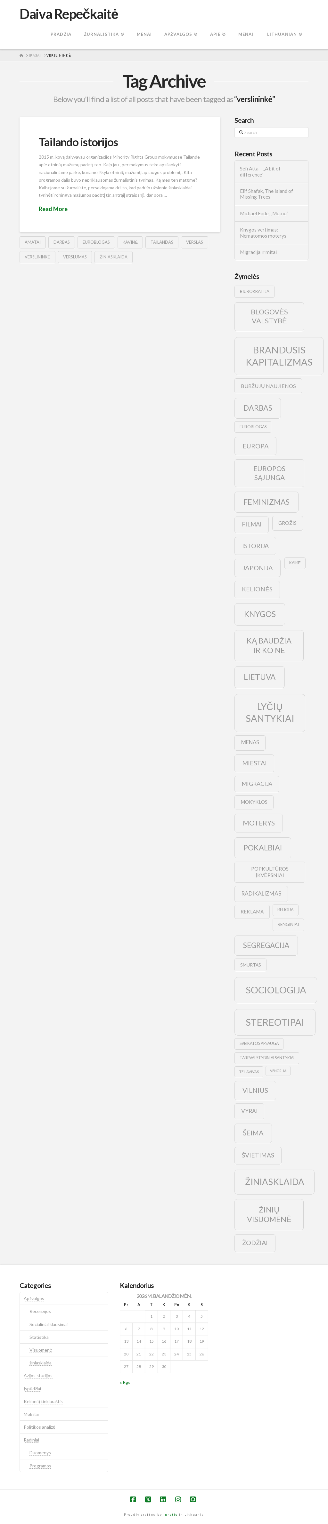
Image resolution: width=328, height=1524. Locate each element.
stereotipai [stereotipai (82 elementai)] (275, 1022)
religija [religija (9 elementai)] (285, 909)
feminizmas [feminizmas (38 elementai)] (266, 501)
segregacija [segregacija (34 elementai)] (266, 945)
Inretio (170, 1514)
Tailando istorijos (78, 141)
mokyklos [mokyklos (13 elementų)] (254, 802)
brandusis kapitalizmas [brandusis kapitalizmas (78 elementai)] (279, 355)
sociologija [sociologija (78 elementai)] (276, 989)
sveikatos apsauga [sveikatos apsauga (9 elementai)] (259, 1043)
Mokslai (31, 1414)
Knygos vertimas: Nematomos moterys (263, 233)
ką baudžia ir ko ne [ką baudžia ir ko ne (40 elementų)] (269, 645)
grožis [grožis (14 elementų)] (287, 523)
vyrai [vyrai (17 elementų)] (249, 1111)
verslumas (75, 256)
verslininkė (37, 256)
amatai (33, 242)
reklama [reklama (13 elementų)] (252, 911)
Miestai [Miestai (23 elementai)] (254, 763)
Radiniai (31, 1439)
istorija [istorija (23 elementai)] (255, 545)
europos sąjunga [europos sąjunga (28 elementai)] (269, 472)
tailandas (162, 242)
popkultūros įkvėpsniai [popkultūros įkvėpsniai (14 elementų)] (269, 871)
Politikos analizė (39, 1427)
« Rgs (125, 1382)
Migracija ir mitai (258, 252)
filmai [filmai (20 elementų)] (252, 524)
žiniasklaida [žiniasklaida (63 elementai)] (274, 1181)
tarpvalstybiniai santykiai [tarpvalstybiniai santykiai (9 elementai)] (267, 1057)
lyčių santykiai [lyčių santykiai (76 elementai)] (270, 712)
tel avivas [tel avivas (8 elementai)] (249, 1072)
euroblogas (96, 242)
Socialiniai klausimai (48, 1324)
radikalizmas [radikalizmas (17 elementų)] (261, 893)
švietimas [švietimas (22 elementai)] (258, 1155)
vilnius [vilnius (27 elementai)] (255, 1090)
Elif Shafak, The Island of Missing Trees (266, 194)
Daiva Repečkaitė (69, 13)
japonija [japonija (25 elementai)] (257, 568)
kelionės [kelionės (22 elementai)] (257, 589)
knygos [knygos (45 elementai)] (260, 614)
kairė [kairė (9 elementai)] (294, 562)
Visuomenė (40, 1350)
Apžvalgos (34, 1298)
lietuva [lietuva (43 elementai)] (259, 677)
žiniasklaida (113, 256)
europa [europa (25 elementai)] (255, 446)
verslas (194, 242)
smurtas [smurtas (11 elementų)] (250, 964)
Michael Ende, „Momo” (264, 213)
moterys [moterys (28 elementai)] (259, 823)
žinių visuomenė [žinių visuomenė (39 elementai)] (269, 1214)
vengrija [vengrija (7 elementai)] (278, 1071)
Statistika (39, 1337)
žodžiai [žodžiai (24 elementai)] (255, 1242)
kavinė (130, 242)
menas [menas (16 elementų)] (250, 742)
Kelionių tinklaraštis (43, 1401)
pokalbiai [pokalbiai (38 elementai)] (262, 847)
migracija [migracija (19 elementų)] (257, 783)
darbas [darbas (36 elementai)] (257, 407)
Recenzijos (40, 1311)
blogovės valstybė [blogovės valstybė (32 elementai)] (269, 316)
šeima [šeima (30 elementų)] (253, 1133)
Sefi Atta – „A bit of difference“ (260, 172)
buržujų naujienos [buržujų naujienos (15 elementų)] (268, 386)
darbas (61, 242)
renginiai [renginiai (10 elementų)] (288, 924)
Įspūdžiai (32, 1388)
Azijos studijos (38, 1375)
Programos (40, 1465)
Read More (53, 208)
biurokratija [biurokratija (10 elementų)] (254, 291)
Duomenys (40, 1452)
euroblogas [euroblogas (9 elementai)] (253, 426)
